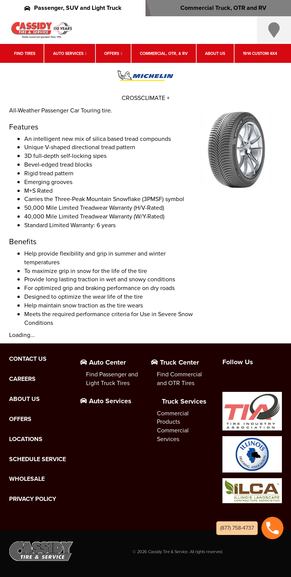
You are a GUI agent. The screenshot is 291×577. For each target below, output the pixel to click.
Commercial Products (173, 417)
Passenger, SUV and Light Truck (73, 7)
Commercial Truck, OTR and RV (218, 7)
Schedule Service (37, 459)
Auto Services (68, 53)
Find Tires (24, 53)
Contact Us (28, 359)
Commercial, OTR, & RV (164, 53)
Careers (22, 379)
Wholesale (27, 479)
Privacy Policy (32, 499)
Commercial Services (173, 434)
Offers (111, 53)
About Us (215, 53)
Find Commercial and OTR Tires (179, 378)
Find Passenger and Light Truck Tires (112, 378)
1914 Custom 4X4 (260, 53)
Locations (25, 439)
